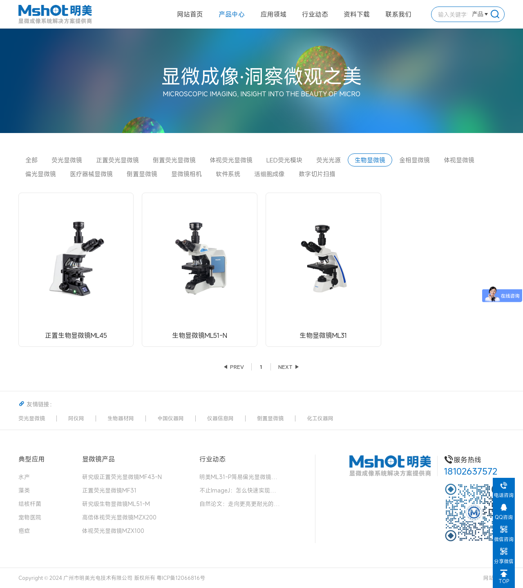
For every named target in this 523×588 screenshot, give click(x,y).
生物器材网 (120, 418)
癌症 (24, 531)
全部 (31, 160)
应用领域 (273, 14)
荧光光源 (328, 160)
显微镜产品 (98, 459)
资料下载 (357, 14)
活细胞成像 (269, 174)
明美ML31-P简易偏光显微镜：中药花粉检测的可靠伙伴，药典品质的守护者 (240, 477)
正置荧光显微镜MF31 (109, 490)
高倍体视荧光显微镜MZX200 (119, 517)
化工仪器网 (320, 418)
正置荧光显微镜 (117, 160)
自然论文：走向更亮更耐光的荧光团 (240, 504)
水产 (24, 477)
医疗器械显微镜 (91, 174)
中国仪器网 (170, 418)
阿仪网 (76, 418)
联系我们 (398, 14)
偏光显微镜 (40, 174)
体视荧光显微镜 (231, 160)
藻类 (24, 490)
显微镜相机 (186, 174)
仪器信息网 (220, 418)
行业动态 (315, 14)
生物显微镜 (370, 160)
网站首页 (190, 14)
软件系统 (228, 174)
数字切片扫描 (317, 174)
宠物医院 (29, 517)
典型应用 (31, 459)
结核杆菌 (29, 504)
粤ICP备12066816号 (180, 577)
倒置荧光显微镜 (174, 160)
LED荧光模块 (284, 160)
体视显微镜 (459, 160)
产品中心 (232, 14)
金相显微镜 (414, 160)
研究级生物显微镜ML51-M (116, 504)
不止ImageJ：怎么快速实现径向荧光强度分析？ (240, 490)
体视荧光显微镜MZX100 (113, 531)
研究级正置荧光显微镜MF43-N (122, 477)
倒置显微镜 (142, 174)
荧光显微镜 (66, 160)
